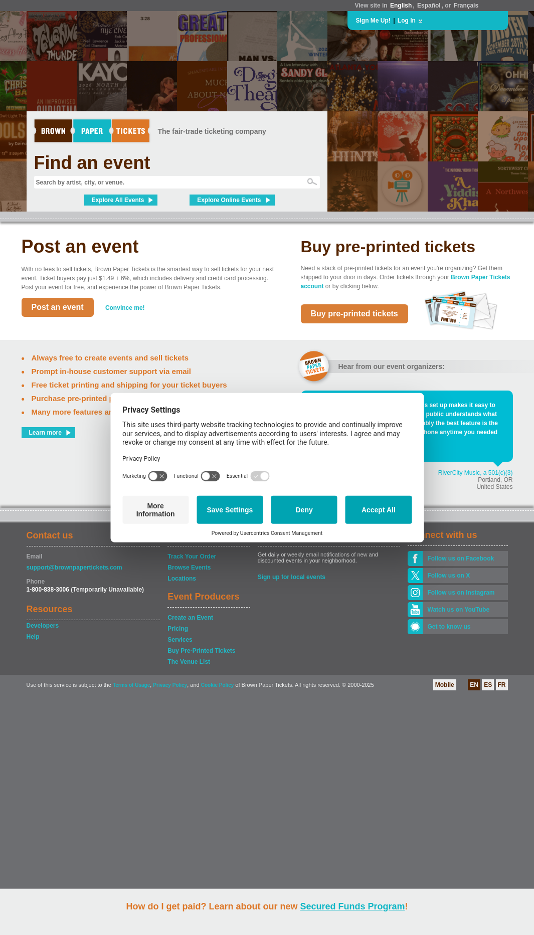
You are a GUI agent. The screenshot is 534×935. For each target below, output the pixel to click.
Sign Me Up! (373, 20)
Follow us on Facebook (461, 558)
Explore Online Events (229, 200)
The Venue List (188, 661)
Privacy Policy (170, 685)
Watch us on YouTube (459, 609)
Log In (407, 20)
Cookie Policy (217, 685)
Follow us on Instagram (461, 592)
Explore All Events (118, 200)
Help (33, 636)
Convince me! (125, 307)
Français (466, 5)
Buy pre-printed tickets (354, 313)
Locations (181, 578)
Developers (43, 625)
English (401, 5)
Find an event (92, 162)
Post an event (58, 307)
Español (429, 5)
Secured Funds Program (352, 906)
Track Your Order (191, 556)
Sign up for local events (291, 577)
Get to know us (449, 626)
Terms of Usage (131, 685)
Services (179, 639)
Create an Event (190, 617)
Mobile (444, 684)
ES (488, 684)
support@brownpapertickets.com (74, 567)
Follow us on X (449, 575)
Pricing (177, 628)
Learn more (45, 432)
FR (502, 684)
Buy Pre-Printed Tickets (201, 650)
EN (474, 684)
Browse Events (189, 567)
